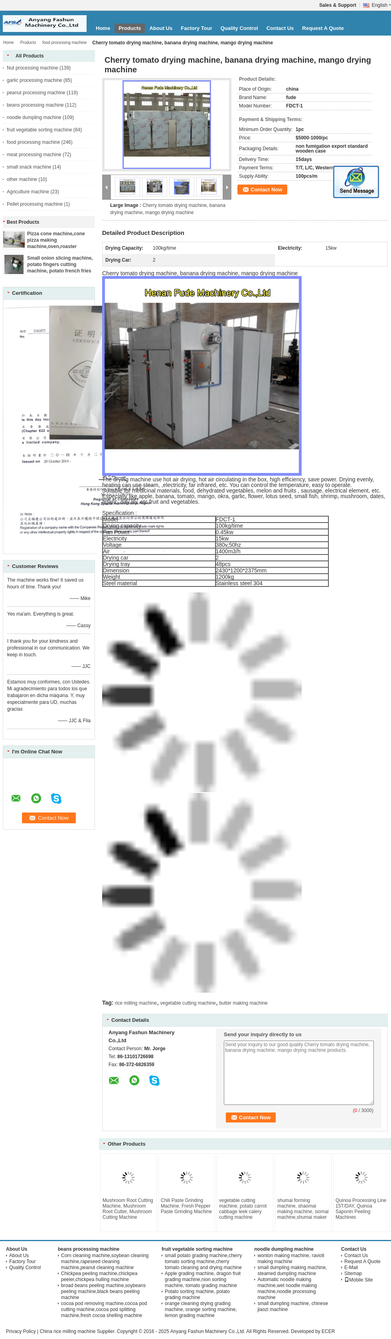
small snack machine (29, 167)
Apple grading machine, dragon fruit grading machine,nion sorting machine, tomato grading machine (203, 1279)
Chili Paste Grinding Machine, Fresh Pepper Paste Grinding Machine (186, 1206)
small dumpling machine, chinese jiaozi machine (292, 1306)
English (381, 5)
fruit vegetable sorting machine (39, 130)
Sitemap (353, 1273)
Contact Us (280, 28)
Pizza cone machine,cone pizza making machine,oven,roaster (56, 240)
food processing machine (64, 42)
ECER (328, 1331)
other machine (22, 179)
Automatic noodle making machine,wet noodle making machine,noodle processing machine (287, 1288)
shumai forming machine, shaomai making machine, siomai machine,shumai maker (303, 1209)
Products (129, 28)
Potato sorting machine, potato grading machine (197, 1294)
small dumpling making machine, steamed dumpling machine (292, 1270)
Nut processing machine (32, 68)
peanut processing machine (36, 92)
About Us (160, 28)
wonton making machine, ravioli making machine (290, 1258)
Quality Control (239, 28)
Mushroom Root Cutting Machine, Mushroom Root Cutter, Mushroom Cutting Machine (128, 1209)
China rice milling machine (67, 1331)
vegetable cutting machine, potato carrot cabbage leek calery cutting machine (243, 1209)
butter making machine (243, 1003)
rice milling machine (136, 1003)
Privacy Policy (21, 1331)
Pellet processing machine (35, 204)
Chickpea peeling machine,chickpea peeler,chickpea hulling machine (99, 1276)
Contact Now (266, 190)
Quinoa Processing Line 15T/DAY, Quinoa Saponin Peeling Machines (361, 1209)
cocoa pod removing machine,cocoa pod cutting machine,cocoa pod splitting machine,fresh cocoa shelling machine (104, 1309)
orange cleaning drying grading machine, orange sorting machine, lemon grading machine (201, 1309)
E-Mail (351, 1267)
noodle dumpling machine (34, 117)
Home (103, 28)
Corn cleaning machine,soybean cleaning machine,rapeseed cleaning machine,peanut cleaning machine (104, 1261)
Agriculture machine (28, 192)
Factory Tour (196, 28)
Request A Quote (323, 28)
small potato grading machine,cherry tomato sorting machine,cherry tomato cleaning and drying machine (203, 1261)
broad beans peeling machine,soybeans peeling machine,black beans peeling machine (103, 1291)
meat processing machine (34, 154)
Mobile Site (358, 1280)
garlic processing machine (34, 80)
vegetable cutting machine (188, 1003)
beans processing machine (35, 105)
